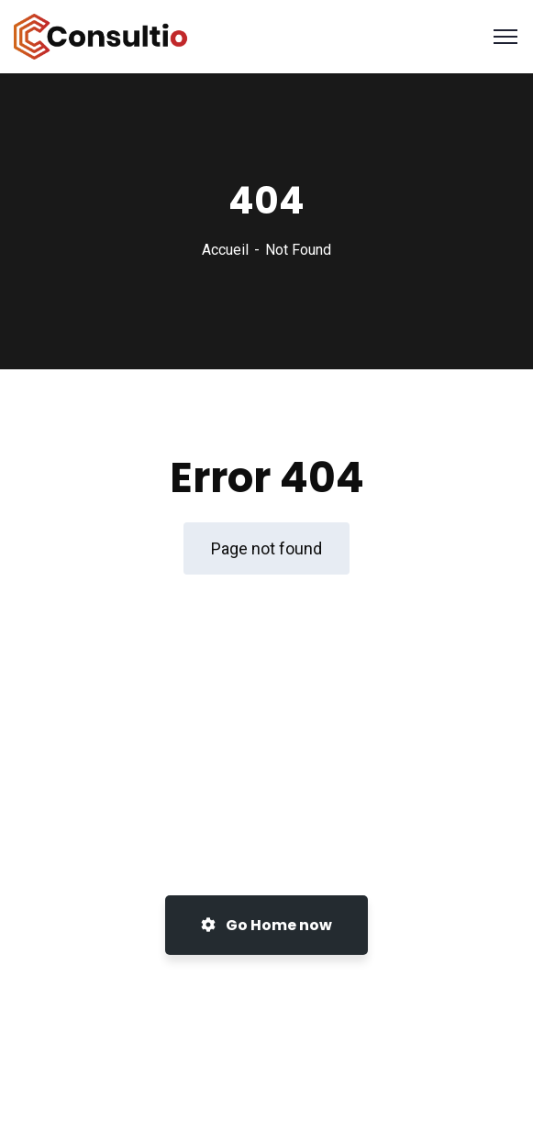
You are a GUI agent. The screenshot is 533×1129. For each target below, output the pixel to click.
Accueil (225, 249)
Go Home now (266, 925)
